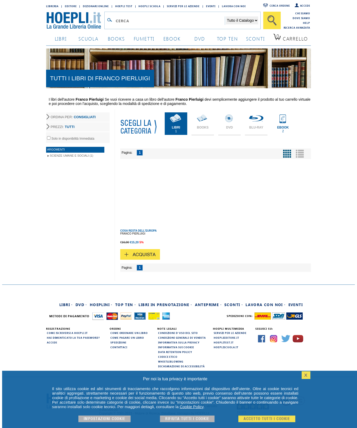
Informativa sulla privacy (178, 342)
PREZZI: (62, 127)
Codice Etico (167, 356)
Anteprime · (208, 304)
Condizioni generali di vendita (182, 337)
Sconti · (233, 304)
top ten (227, 38)
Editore (71, 6)
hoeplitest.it (224, 342)
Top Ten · (125, 304)
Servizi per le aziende (183, 6)
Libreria (52, 6)
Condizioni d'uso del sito (178, 332)
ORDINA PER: (73, 117)
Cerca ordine (280, 5)
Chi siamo (302, 13)
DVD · (81, 304)
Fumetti (144, 38)
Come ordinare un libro (129, 332)
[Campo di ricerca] (170, 20)
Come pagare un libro (127, 337)
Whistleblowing (170, 361)
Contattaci (118, 347)
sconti (255, 38)
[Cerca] (272, 20)
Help (306, 22)
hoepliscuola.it (226, 347)
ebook (172, 38)
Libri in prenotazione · (165, 304)
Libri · (66, 304)
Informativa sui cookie (176, 347)
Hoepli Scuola (149, 6)
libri (61, 38)
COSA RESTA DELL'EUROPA (138, 230)
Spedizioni (118, 342)
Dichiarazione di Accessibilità (181, 366)
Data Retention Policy (175, 352)
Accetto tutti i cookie (267, 419)
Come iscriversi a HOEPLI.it (67, 332)
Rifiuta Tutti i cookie (187, 419)
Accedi (305, 5)
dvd (199, 38)
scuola (88, 38)
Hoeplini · (101, 304)
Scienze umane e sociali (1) (71, 155)
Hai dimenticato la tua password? (73, 337)
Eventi (211, 6)
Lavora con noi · (265, 304)
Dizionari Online (96, 6)
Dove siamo (301, 18)
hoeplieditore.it (226, 337)
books (116, 38)
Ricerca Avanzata (297, 27)
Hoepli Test (123, 6)
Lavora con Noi (234, 6)
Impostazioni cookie (105, 419)
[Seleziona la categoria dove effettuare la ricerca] (242, 20)
